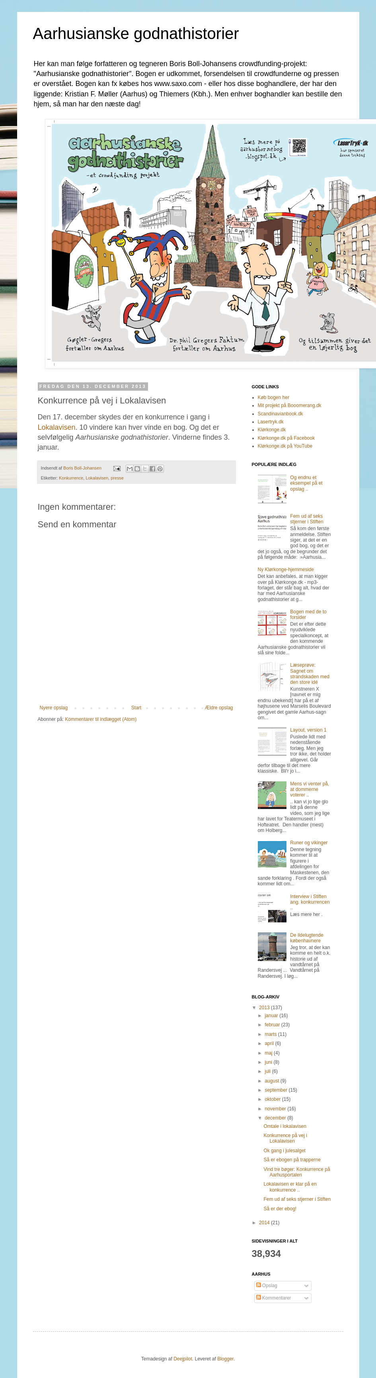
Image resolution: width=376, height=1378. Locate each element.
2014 (265, 1222)
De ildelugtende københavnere (306, 937)
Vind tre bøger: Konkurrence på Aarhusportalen (296, 1172)
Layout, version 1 (308, 730)
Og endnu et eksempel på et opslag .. (306, 483)
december (276, 1118)
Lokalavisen (57, 427)
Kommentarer (273, 1298)
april (270, 1043)
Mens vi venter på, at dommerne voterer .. (309, 789)
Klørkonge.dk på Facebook (286, 438)
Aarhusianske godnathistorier (136, 33)
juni (269, 1062)
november (276, 1109)
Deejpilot (182, 1359)
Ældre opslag (219, 708)
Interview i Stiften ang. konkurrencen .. (309, 902)
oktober (273, 1099)
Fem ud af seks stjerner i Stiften (306, 519)
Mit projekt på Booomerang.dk (289, 405)
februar (273, 1025)
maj (269, 1053)
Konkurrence (71, 478)
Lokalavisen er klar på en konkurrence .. (289, 1186)
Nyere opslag (54, 708)
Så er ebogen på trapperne (291, 1160)
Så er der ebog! (279, 1209)
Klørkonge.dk (272, 430)
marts (271, 1034)
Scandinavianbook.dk (280, 414)
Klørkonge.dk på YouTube (285, 446)
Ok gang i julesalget (284, 1150)
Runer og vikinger (308, 843)
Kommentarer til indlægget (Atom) (100, 719)
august (272, 1081)
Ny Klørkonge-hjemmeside (286, 569)
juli (268, 1071)
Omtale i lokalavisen (284, 1126)
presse (117, 478)
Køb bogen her (273, 397)
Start (136, 708)
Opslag (266, 1285)
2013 (265, 1007)
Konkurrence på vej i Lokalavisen (285, 1138)
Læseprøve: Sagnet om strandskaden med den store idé (309, 673)
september (276, 1090)
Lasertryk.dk (271, 422)
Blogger (225, 1359)
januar (272, 1015)
